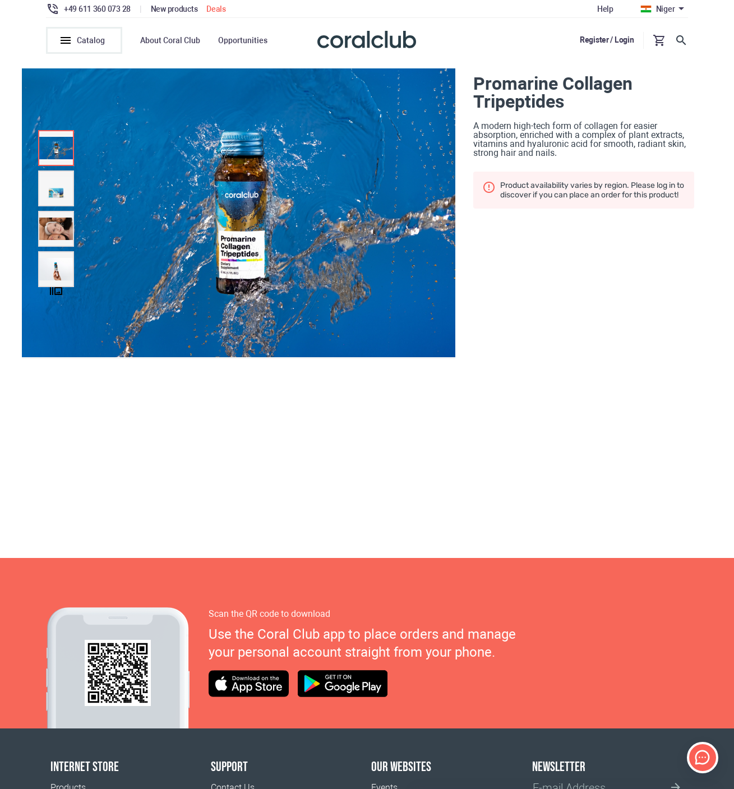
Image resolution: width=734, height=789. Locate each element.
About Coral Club (170, 40)
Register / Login (607, 39)
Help (605, 8)
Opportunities (242, 40)
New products (174, 9)
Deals (216, 9)
